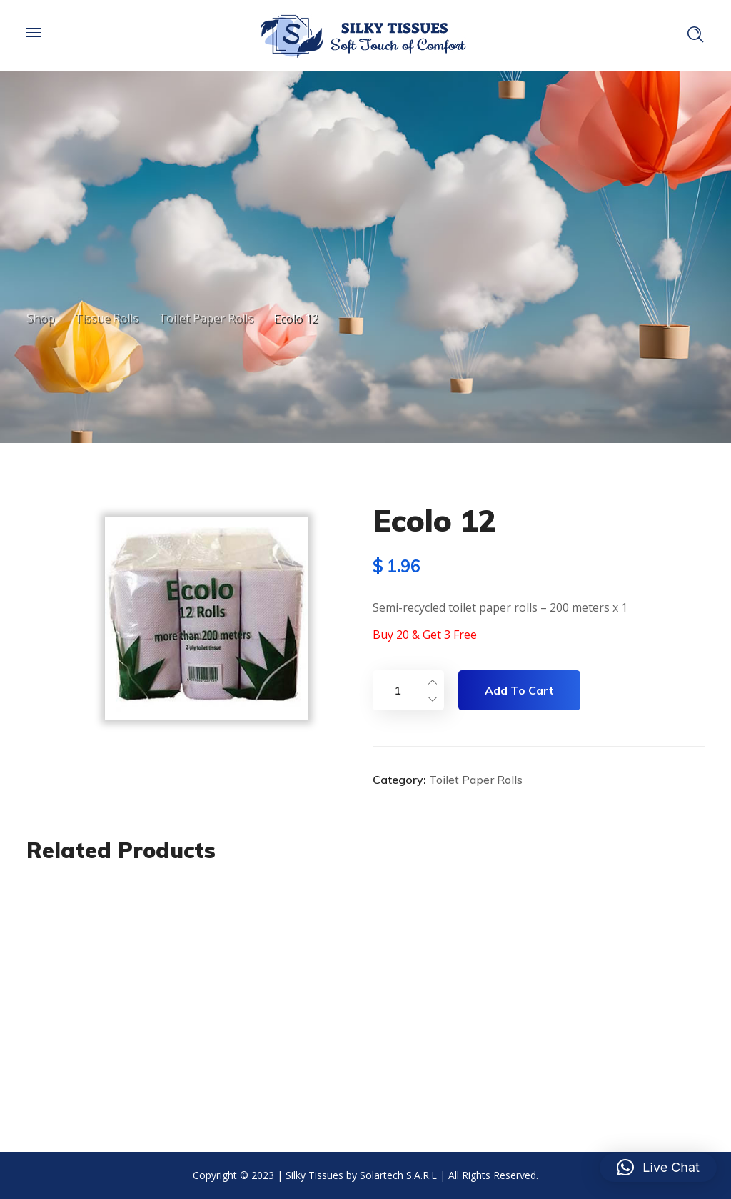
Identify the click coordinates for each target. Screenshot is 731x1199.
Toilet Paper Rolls (205, 318)
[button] (658, 1167)
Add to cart (519, 690)
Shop (40, 318)
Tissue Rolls (106, 318)
